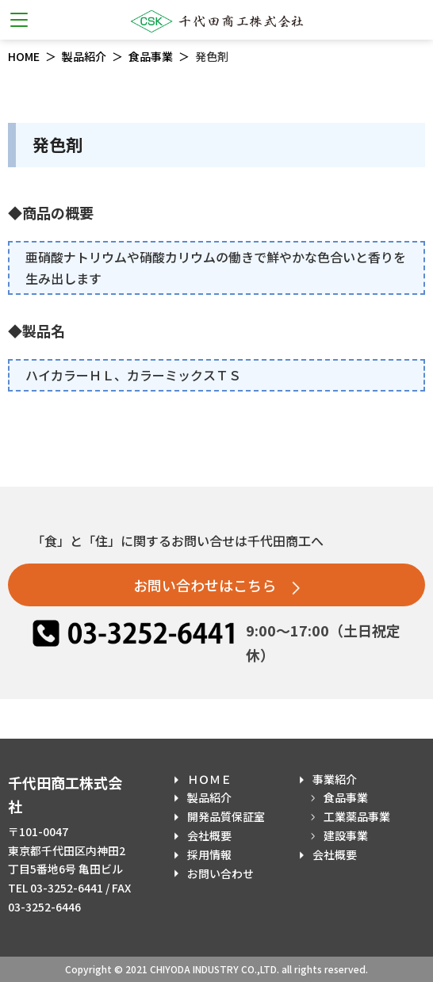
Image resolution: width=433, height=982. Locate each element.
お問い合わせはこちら (216, 585)
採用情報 (209, 854)
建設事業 (346, 835)
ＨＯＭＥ (209, 779)
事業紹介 (334, 779)
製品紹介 (84, 56)
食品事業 (150, 56)
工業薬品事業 (357, 816)
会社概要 (209, 835)
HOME (24, 56)
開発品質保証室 (226, 816)
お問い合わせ (220, 873)
